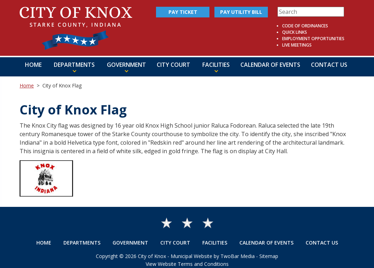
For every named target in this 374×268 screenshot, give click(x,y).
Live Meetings (297, 45)
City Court (173, 65)
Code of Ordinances (305, 26)
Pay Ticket (182, 12)
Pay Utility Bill (241, 12)
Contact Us (329, 65)
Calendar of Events (270, 65)
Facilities (214, 242)
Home (33, 65)
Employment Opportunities (313, 39)
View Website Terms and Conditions (187, 264)
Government (130, 242)
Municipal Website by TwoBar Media (213, 256)
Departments (81, 242)
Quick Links (294, 32)
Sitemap (268, 256)
